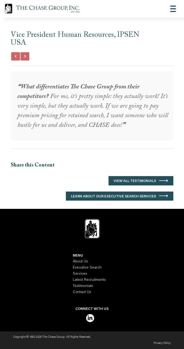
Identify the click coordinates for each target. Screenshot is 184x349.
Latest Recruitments (89, 280)
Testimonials (83, 286)
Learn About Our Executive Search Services (113, 196)
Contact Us (82, 292)
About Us (80, 261)
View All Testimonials (135, 181)
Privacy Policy (162, 343)
